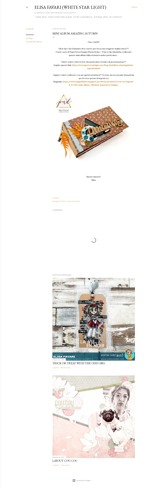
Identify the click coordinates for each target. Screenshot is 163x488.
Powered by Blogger (81, 480)
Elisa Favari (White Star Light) (70, 7)
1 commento (65, 465)
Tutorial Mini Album (34, 42)
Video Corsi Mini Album (59, 17)
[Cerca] (134, 7)
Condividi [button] (29, 29)
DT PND (29, 38)
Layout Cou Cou (64, 461)
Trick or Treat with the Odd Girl (78, 363)
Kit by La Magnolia (81, 17)
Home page (40, 17)
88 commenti (65, 368)
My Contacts (114, 17)
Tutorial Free (100, 17)
